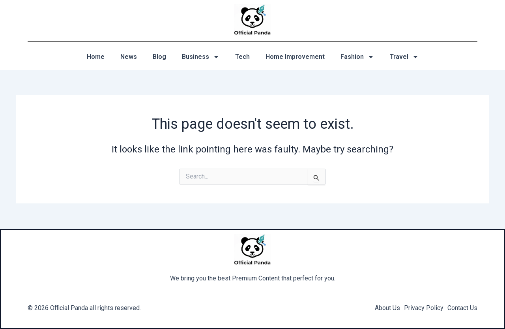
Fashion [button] (357, 57)
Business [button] (200, 57)
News (128, 56)
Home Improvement (295, 56)
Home (96, 56)
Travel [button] (404, 57)
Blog (159, 56)
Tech (242, 56)
